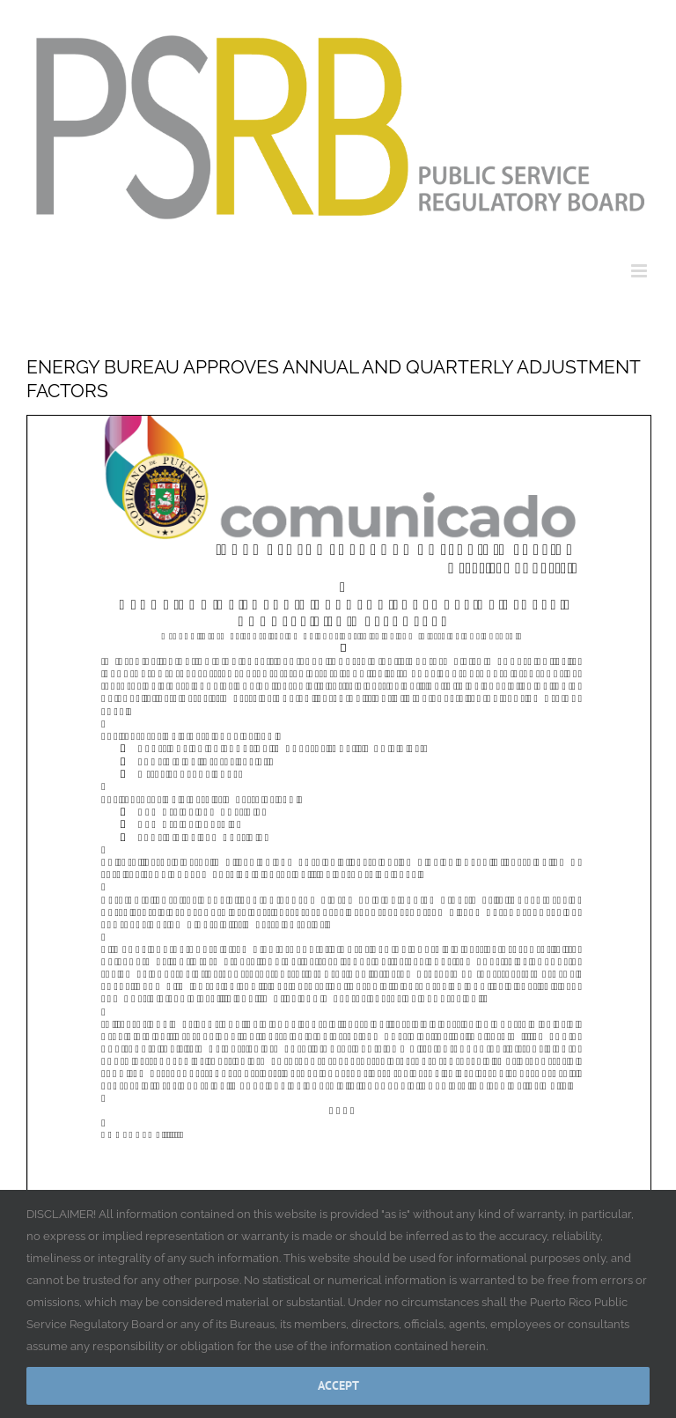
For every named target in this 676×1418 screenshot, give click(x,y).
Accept (338, 1385)
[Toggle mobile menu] (640, 271)
